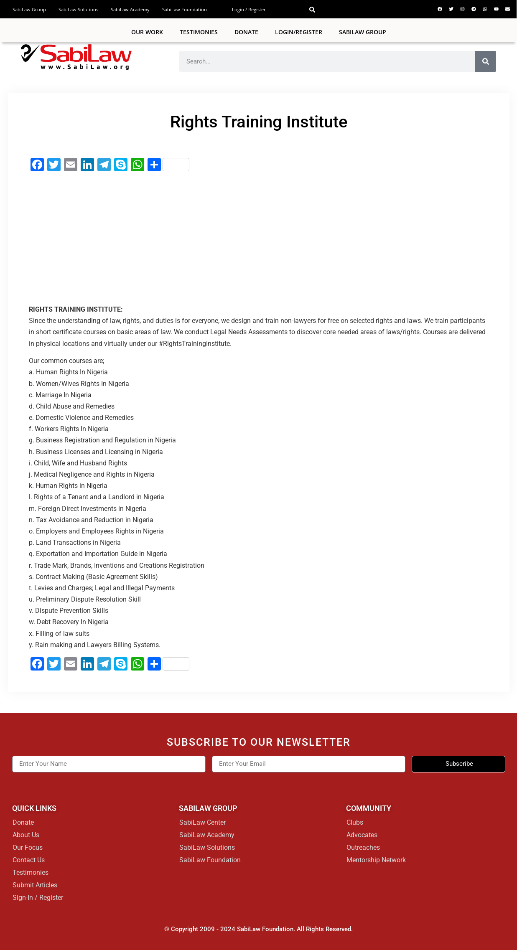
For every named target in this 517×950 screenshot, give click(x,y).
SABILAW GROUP (362, 32)
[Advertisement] (259, 238)
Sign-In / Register (38, 898)
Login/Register (298, 32)
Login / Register (249, 9)
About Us (26, 835)
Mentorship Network (376, 860)
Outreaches (363, 847)
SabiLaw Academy (130, 9)
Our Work (147, 32)
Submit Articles (35, 885)
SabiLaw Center (202, 822)
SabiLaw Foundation (184, 9)
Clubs (354, 822)
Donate (246, 32)
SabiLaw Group (29, 9)
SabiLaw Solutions (78, 9)
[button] (312, 10)
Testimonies (199, 32)
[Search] (485, 61)
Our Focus (28, 847)
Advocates (361, 835)
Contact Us (29, 860)
